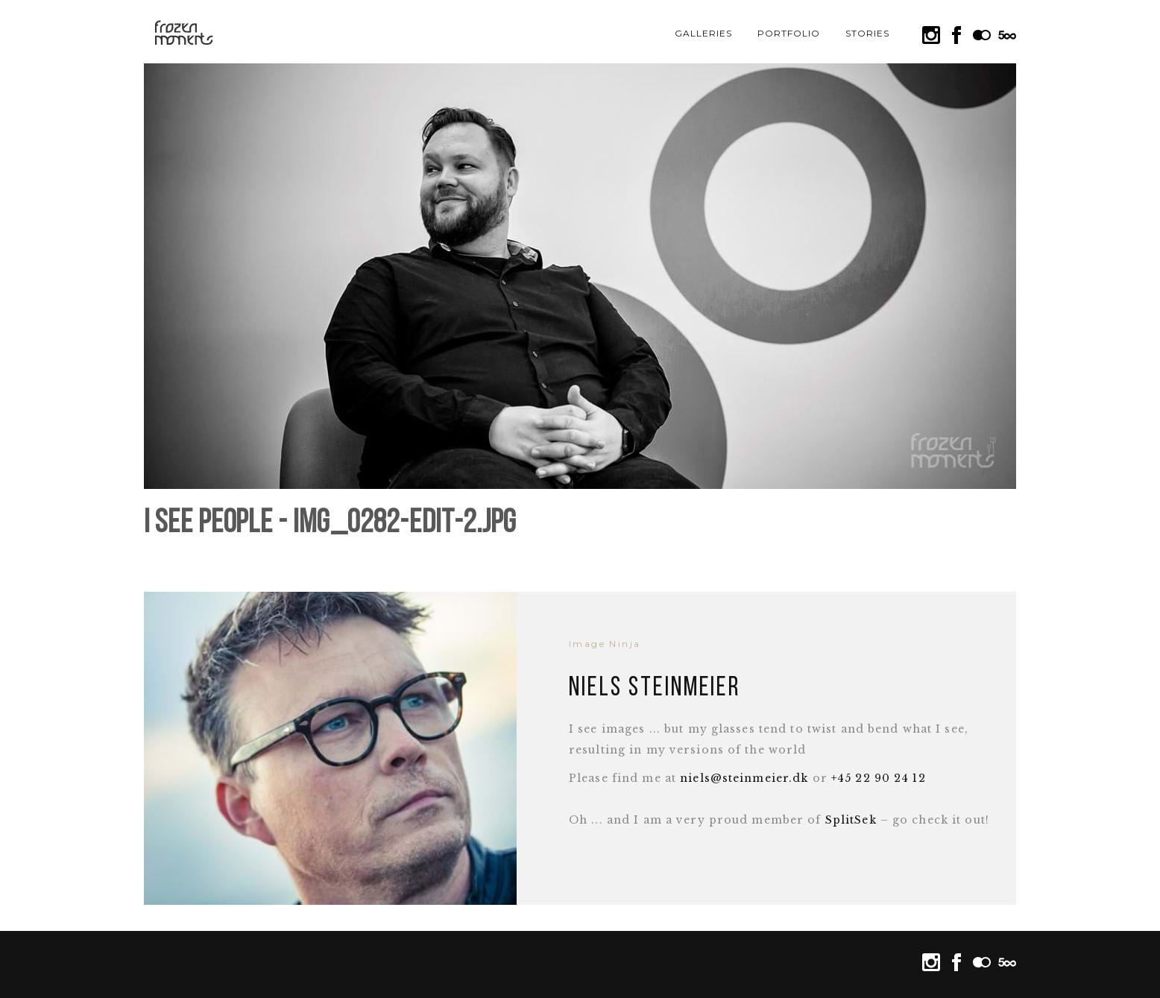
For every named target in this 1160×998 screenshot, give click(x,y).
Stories (867, 33)
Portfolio (788, 33)
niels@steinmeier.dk (744, 778)
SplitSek (851, 820)
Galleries (703, 33)
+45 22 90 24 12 (878, 778)
